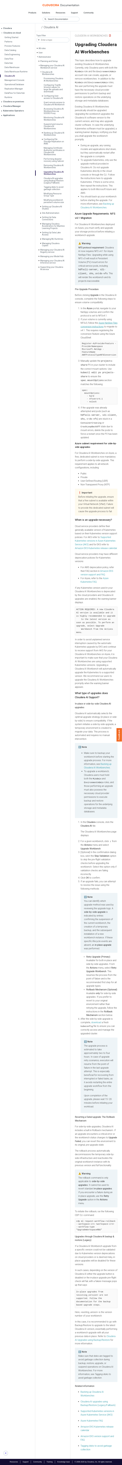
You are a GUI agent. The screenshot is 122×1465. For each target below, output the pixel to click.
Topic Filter (41, 36)
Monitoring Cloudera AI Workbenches (54, 118)
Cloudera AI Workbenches (48, 73)
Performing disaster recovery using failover (54, 160)
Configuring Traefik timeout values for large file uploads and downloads (53, 88)
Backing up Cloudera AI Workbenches (54, 134)
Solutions (46, 13)
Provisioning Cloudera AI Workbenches (53, 79)
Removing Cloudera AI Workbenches (54, 166)
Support (74, 13)
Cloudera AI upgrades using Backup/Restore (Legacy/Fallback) (54, 180)
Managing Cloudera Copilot (50, 244)
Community (89, 13)
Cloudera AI (51, 27)
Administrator (45, 57)
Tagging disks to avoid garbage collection (53, 188)
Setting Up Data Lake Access (51, 233)
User (41, 53)
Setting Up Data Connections (49, 218)
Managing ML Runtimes (52, 239)
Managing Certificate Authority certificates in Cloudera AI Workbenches (54, 151)
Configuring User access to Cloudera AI (53, 97)
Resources (60, 13)
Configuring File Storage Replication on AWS (54, 141)
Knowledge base (63, 1462)
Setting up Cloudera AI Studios (52, 207)
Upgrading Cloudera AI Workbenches (54, 173)
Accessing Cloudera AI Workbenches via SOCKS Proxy (54, 111)
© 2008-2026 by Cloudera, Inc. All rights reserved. (93, 1462)
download (96, 1019)
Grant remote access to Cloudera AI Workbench (54, 103)
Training (50, 1462)
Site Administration (50, 213)
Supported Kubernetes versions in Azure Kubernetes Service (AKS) (95, 538)
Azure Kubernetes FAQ (92, 1417)
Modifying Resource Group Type (53, 194)
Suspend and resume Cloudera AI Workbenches (53, 126)
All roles (42, 48)
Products (32, 13)
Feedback (119, 735)
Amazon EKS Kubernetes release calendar (96, 545)
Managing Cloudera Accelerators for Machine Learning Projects (53, 226)
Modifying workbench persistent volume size (54, 201)
